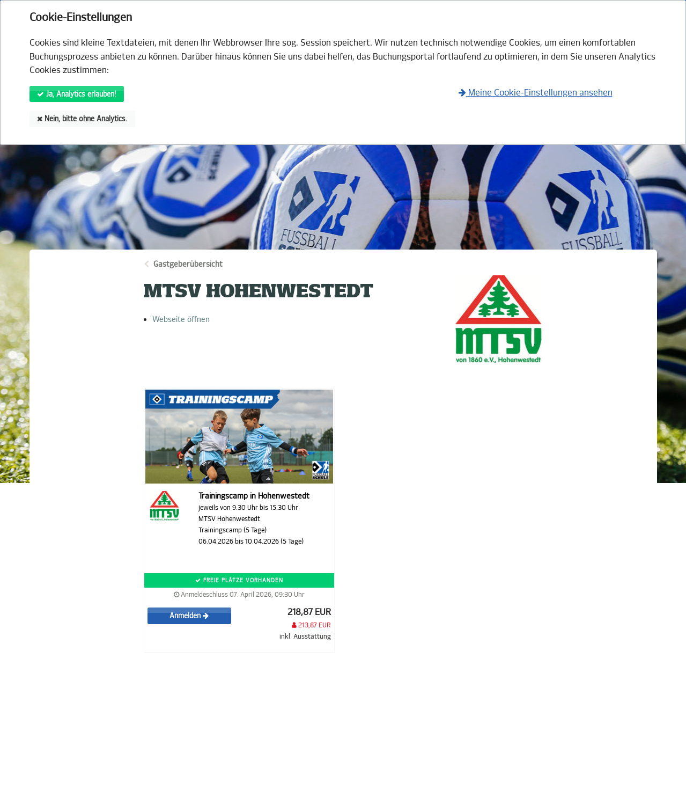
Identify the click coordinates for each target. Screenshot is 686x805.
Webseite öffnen (181, 319)
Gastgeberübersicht (188, 264)
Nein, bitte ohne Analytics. (82, 119)
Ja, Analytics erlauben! (76, 94)
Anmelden (189, 616)
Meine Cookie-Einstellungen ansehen (536, 92)
